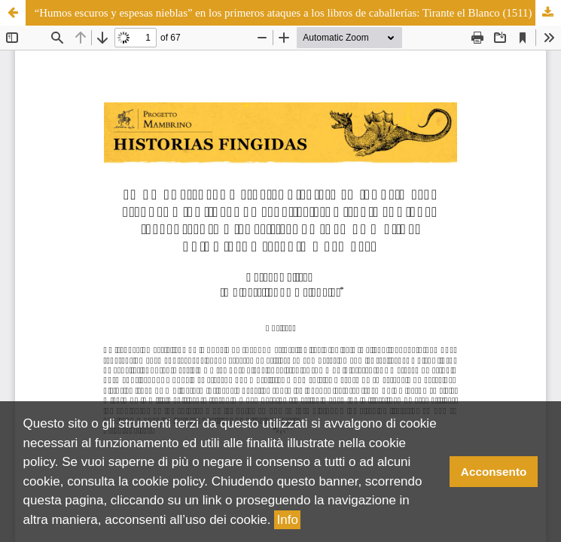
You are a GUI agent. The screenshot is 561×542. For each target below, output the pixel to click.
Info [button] (287, 520)
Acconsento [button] (494, 471)
